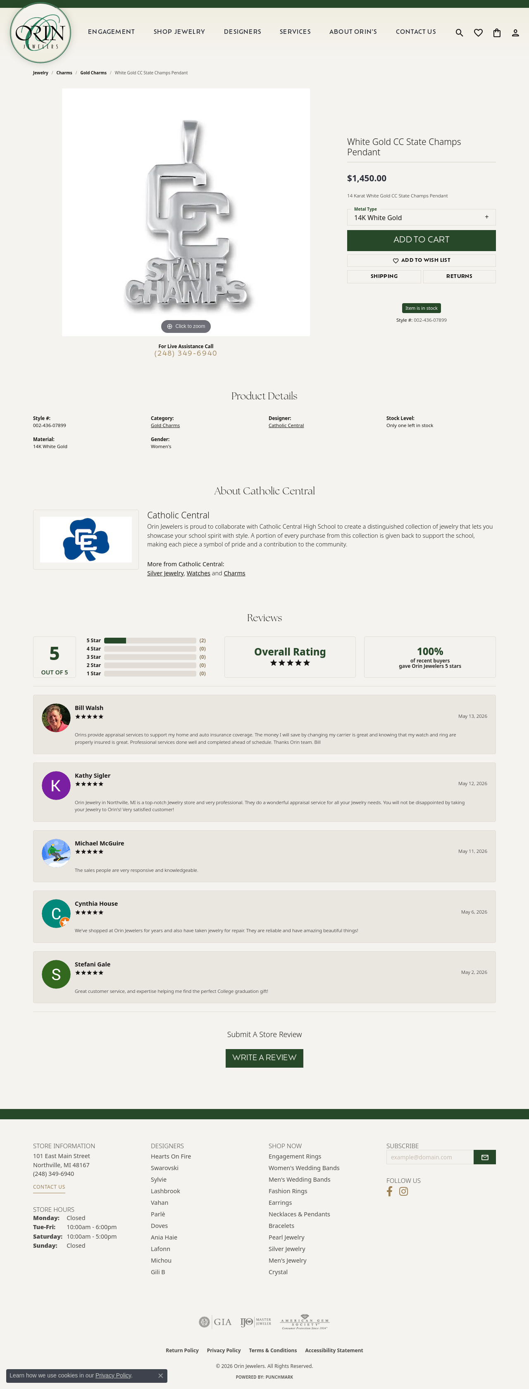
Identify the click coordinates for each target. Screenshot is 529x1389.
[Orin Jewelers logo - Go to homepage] (40, 33)
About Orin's (353, 32)
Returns (459, 276)
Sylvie (159, 1179)
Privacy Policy (224, 1350)
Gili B (158, 1272)
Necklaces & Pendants (299, 1214)
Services (295, 32)
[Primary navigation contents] (262, 32)
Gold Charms (93, 73)
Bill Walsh (89, 708)
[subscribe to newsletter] (485, 1157)
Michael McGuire (99, 843)
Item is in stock (421, 308)
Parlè (158, 1214)
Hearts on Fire (171, 1156)
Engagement (111, 32)
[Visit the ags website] (304, 1322)
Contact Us (416, 32)
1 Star (94, 673)
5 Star (94, 640)
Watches (198, 573)
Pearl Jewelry (286, 1237)
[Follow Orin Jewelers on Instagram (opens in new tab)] (403, 1192)
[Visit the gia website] (215, 1322)
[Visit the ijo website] (255, 1322)
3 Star (94, 656)
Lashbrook (165, 1191)
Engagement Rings (295, 1156)
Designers (242, 32)
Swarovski (165, 1168)
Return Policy (182, 1350)
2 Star (94, 665)
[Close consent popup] (160, 1375)
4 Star (94, 648)
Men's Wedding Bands (300, 1179)
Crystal (278, 1272)
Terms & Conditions (273, 1350)
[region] (186, 212)
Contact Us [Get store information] (49, 1186)
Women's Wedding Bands (304, 1168)
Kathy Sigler (92, 775)
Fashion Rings (288, 1191)
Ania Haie (164, 1237)
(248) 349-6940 (186, 354)
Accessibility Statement (334, 1350)
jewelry (40, 73)
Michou (161, 1260)
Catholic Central (286, 425)
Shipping (384, 276)
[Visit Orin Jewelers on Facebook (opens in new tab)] (389, 1192)
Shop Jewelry (179, 32)
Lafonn (160, 1249)
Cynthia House (96, 903)
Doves (159, 1226)
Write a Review (264, 1058)
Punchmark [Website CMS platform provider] (279, 1377)
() (203, 640)
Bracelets (281, 1226)
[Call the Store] (53, 1174)
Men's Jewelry (288, 1260)
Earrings (280, 1202)
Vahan (159, 1202)
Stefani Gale (92, 964)
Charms (64, 73)
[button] (460, 32)
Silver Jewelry (165, 573)
